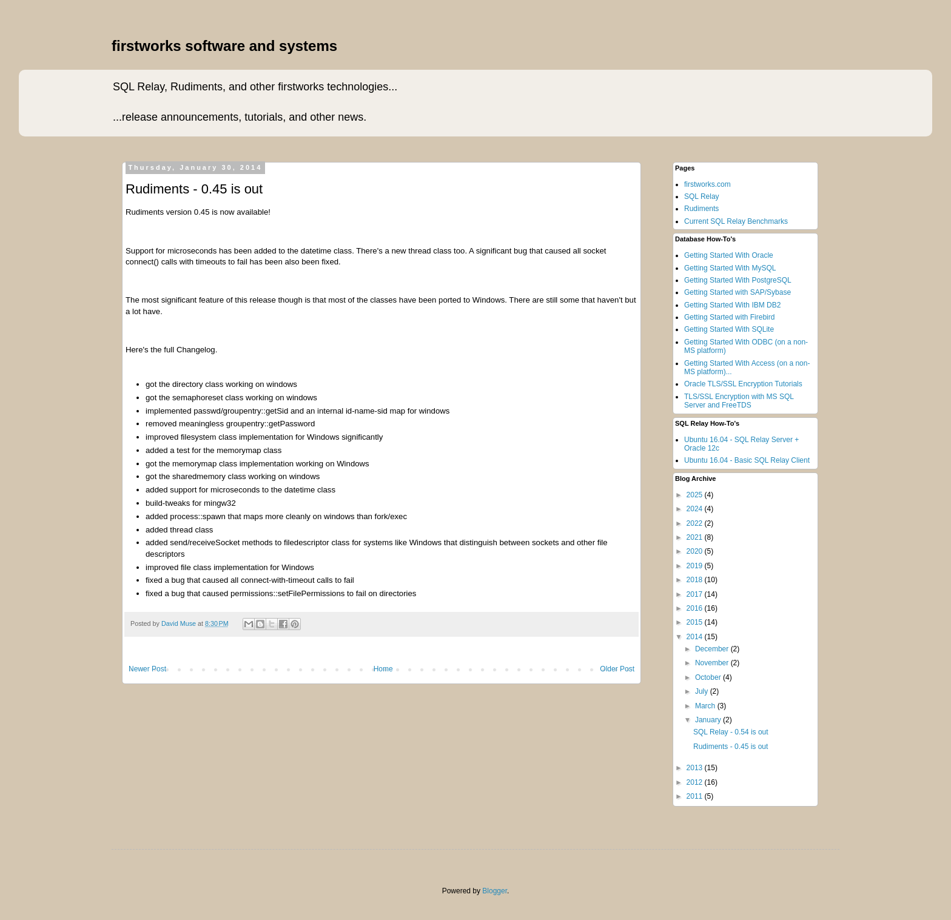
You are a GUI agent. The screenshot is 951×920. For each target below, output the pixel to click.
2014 (696, 637)
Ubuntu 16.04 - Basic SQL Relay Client (747, 460)
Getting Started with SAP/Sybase (737, 292)
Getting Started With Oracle (728, 255)
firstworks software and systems (224, 46)
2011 (696, 796)
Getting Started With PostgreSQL (737, 280)
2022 (696, 523)
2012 (696, 782)
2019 (696, 566)
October (709, 677)
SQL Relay (701, 196)
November (713, 663)
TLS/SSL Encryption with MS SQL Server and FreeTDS (739, 400)
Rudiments (701, 208)
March (706, 706)
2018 (696, 580)
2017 (696, 594)
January (709, 720)
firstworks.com (707, 184)
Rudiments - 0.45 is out (730, 746)
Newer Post (147, 669)
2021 (696, 537)
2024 (696, 509)
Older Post (617, 669)
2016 (696, 608)
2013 (696, 768)
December (713, 649)
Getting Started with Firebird (729, 317)
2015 (696, 622)
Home (383, 669)
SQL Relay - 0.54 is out (730, 732)
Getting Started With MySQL (730, 268)
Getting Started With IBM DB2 (732, 305)
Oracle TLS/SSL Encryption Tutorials (743, 384)
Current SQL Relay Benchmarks (736, 221)
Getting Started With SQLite (729, 329)
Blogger (494, 891)
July (702, 691)
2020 (696, 551)
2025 (696, 495)
